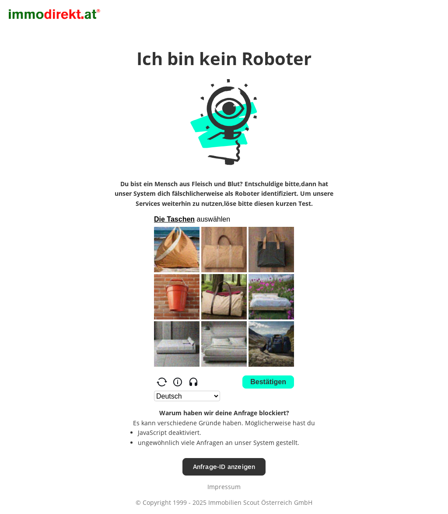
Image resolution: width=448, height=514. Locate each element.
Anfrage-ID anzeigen (224, 466)
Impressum (224, 487)
